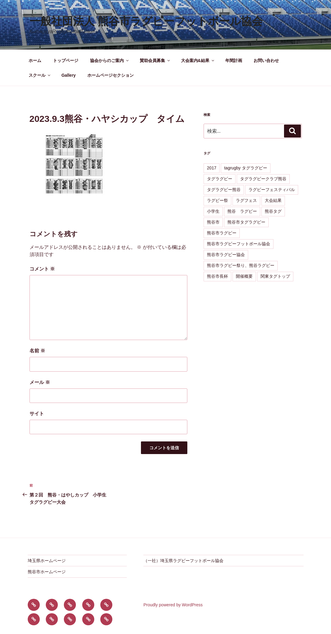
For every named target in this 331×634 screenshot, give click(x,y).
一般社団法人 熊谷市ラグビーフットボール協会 (146, 21)
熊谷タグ (273, 211)
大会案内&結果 (198, 60)
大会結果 (273, 200)
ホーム (35, 60)
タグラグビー (219, 178)
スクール (40, 75)
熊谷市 (213, 222)
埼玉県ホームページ (47, 560)
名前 (37, 350)
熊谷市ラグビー (221, 232)
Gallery (68, 75)
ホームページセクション (110, 75)
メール (40, 382)
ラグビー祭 (217, 200)
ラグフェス (246, 200)
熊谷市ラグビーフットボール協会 (238, 243)
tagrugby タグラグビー (245, 167)
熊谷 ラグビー (242, 211)
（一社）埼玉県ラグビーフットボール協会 (183, 560)
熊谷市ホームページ (47, 571)
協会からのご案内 (110, 60)
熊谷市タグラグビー (246, 222)
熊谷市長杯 (217, 276)
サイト (37, 413)
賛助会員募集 (155, 60)
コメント (42, 268)
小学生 (213, 211)
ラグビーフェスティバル (271, 189)
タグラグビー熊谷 (224, 189)
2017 (211, 167)
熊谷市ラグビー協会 (226, 254)
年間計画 (233, 60)
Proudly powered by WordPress (173, 604)
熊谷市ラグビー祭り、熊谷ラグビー (240, 265)
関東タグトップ (275, 276)
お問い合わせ (266, 60)
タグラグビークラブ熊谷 (263, 178)
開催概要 (244, 276)
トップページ (65, 60)
